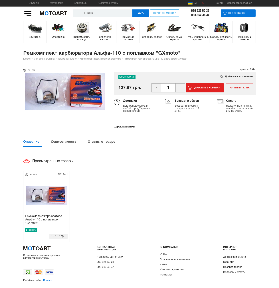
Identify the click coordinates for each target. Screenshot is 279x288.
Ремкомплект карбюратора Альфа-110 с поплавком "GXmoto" (43, 219)
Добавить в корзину (207, 88)
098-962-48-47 (200, 15)
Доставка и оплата (234, 257)
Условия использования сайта (175, 262)
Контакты (166, 275)
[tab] (36, 142)
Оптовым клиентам (172, 270)
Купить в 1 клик (239, 88)
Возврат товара (232, 267)
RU (202, 3)
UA (192, 3)
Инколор (47, 280)
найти (141, 13)
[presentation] (36, 142)
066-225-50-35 (200, 10)
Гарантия (228, 262)
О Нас (164, 254)
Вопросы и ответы (234, 272)
